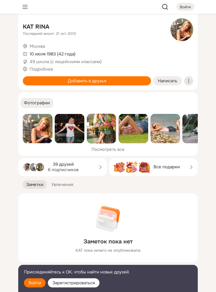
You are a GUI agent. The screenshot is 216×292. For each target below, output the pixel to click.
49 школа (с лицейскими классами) (66, 62)
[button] (37, 103)
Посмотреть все (108, 149)
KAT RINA (36, 26)
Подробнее (41, 69)
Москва (37, 46)
